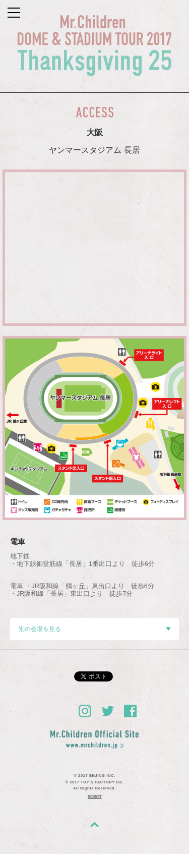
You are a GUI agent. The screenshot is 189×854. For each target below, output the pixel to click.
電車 (17, 542)
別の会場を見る (95, 629)
